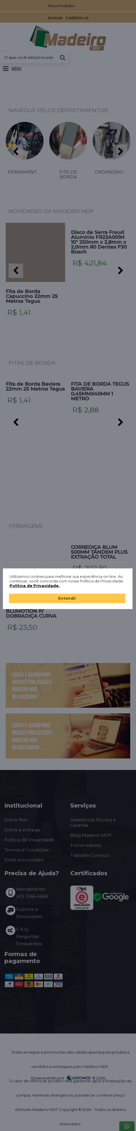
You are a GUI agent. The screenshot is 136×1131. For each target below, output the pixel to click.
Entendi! (67, 598)
